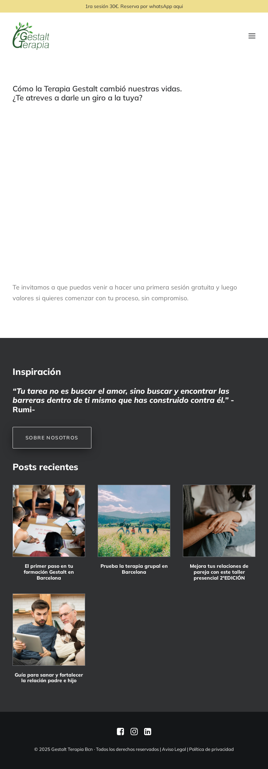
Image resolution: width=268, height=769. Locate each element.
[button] (49, 521)
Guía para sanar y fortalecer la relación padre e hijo (49, 678)
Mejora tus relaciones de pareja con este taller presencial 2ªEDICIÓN (219, 572)
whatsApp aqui (166, 6)
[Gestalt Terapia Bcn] (31, 36)
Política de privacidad (211, 749)
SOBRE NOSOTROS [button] (52, 438)
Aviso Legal (174, 749)
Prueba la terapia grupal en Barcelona (134, 569)
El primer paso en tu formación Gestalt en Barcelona (49, 572)
